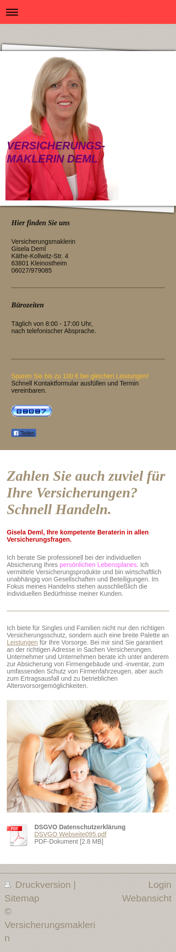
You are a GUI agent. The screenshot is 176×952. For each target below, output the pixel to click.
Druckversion (39, 884)
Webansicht (146, 898)
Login (159, 884)
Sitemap (22, 898)
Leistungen (22, 642)
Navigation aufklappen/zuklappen (88, 12)
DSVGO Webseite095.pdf (70, 834)
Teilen (23, 433)
